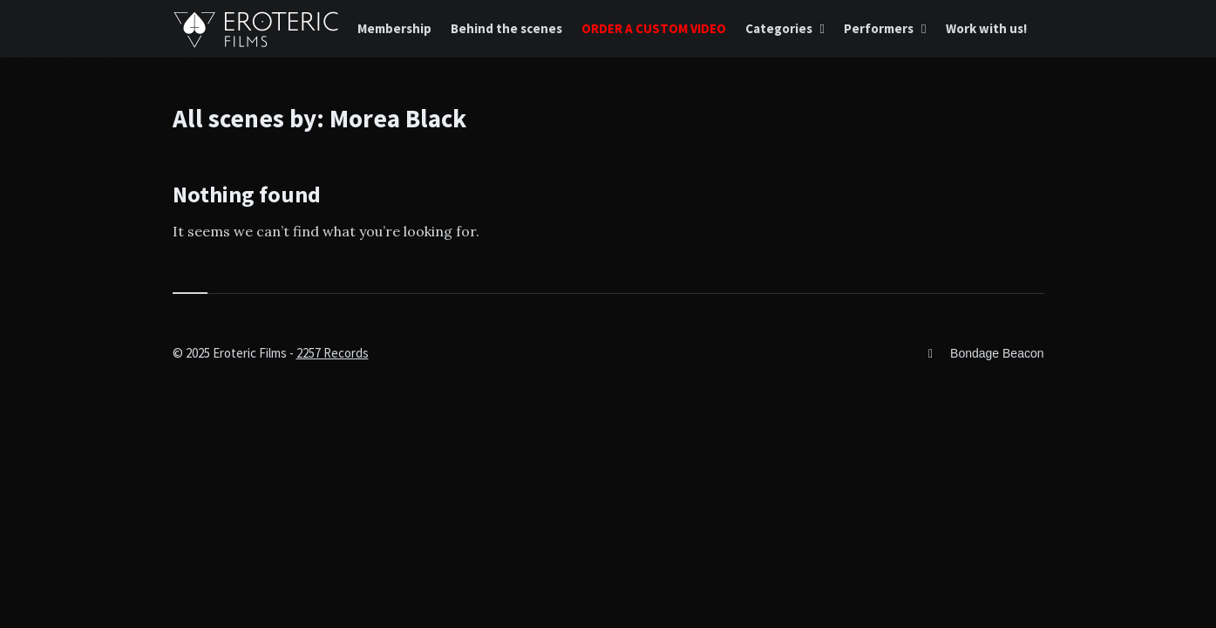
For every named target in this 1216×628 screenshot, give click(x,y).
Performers (879, 28)
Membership (394, 28)
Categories (778, 28)
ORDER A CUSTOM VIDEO (653, 28)
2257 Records (332, 353)
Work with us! (986, 28)
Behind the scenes (506, 28)
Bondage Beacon (996, 353)
